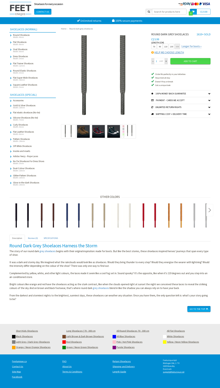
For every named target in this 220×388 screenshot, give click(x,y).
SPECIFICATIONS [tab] (51, 238)
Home (63, 28)
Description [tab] (17, 238)
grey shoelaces (48, 251)
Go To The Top (199, 309)
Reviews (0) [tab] (33, 238)
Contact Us (42, 11)
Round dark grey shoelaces (81, 28)
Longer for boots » (191, 46)
